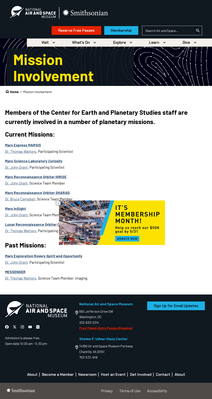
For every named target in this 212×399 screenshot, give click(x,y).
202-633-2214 (89, 322)
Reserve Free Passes (76, 30)
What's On (81, 42)
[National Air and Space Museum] (33, 13)
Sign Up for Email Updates (176, 305)
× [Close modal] (58, 203)
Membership (121, 30)
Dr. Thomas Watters (20, 151)
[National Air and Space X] (15, 327)
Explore (119, 42)
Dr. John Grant (16, 167)
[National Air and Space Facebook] (7, 327)
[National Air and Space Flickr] (38, 327)
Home (14, 92)
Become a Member (58, 374)
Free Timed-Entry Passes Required (105, 328)
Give (186, 42)
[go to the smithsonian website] (86, 12)
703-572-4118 (88, 357)
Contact (163, 374)
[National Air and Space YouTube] (30, 327)
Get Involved (140, 374)
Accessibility (157, 391)
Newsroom (87, 374)
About (32, 374)
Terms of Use (129, 391)
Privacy (107, 391)
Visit (45, 42)
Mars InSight (15, 208)
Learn (154, 42)
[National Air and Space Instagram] (23, 327)
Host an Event (113, 374)
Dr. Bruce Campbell (20, 199)
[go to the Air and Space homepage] (36, 310)
